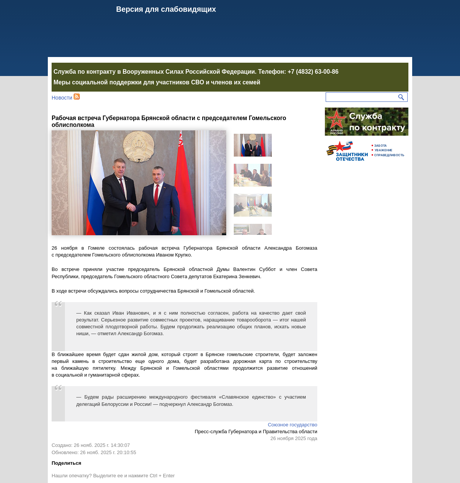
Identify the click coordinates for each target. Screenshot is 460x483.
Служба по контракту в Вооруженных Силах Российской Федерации (154, 71)
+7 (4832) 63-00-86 (313, 71)
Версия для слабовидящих (166, 9)
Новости (62, 98)
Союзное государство (292, 425)
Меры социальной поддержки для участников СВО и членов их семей (157, 82)
